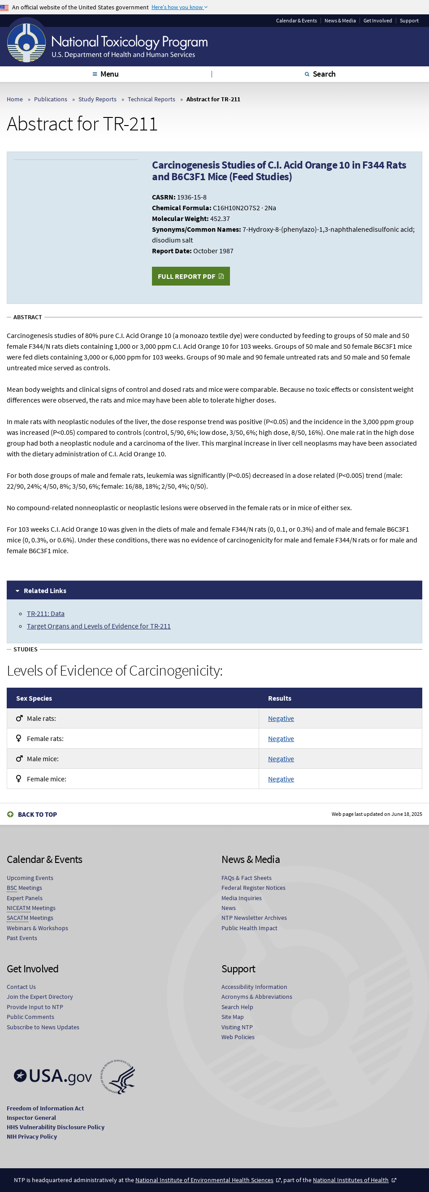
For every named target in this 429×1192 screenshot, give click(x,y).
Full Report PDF (186, 276)
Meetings (24, 888)
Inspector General (31, 1118)
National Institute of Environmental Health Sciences (204, 1180)
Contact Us (21, 987)
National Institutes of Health (351, 1180)
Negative (281, 718)
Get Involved (378, 20)
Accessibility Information (254, 987)
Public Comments (30, 1017)
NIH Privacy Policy (32, 1136)
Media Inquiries (241, 898)
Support (409, 20)
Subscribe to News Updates (43, 1027)
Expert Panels (25, 898)
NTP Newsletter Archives (254, 918)
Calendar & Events (296, 20)
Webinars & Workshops (37, 928)
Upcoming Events (30, 878)
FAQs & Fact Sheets (246, 878)
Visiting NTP (237, 1027)
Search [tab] (324, 74)
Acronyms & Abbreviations (256, 997)
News (228, 908)
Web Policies (238, 1037)
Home (15, 99)
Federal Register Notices (253, 888)
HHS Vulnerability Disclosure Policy (55, 1127)
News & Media (340, 20)
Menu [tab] (109, 74)
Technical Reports (151, 99)
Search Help (237, 1007)
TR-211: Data (46, 613)
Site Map (232, 1017)
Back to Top (37, 814)
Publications (50, 99)
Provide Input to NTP (35, 1007)
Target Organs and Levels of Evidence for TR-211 (99, 625)
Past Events (22, 938)
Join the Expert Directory (40, 997)
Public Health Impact (249, 928)
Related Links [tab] (45, 590)
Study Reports (97, 99)
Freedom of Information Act (45, 1108)
